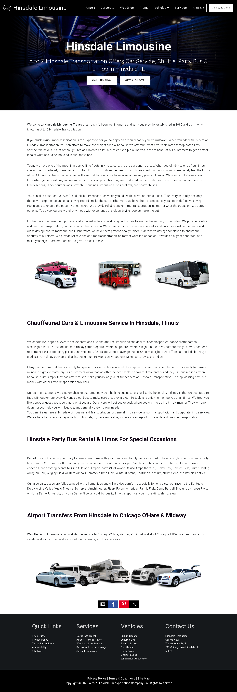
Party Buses (128, 651)
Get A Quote (221, 8)
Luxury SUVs (128, 639)
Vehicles (160, 7)
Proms (144, 7)
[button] (103, 604)
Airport (90, 7)
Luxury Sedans (129, 636)
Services (181, 7)
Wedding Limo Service (89, 643)
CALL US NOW (101, 80)
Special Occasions (87, 651)
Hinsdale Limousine (39, 7)
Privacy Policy (40, 639)
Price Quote (39, 636)
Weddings (127, 7)
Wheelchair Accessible (134, 658)
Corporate (107, 7)
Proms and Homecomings (91, 647)
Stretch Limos (129, 643)
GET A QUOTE (135, 80)
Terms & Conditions (43, 643)
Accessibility (39, 647)
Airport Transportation (89, 639)
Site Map (37, 651)
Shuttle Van (127, 647)
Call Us (198, 8)
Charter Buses (129, 655)
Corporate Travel (86, 636)
